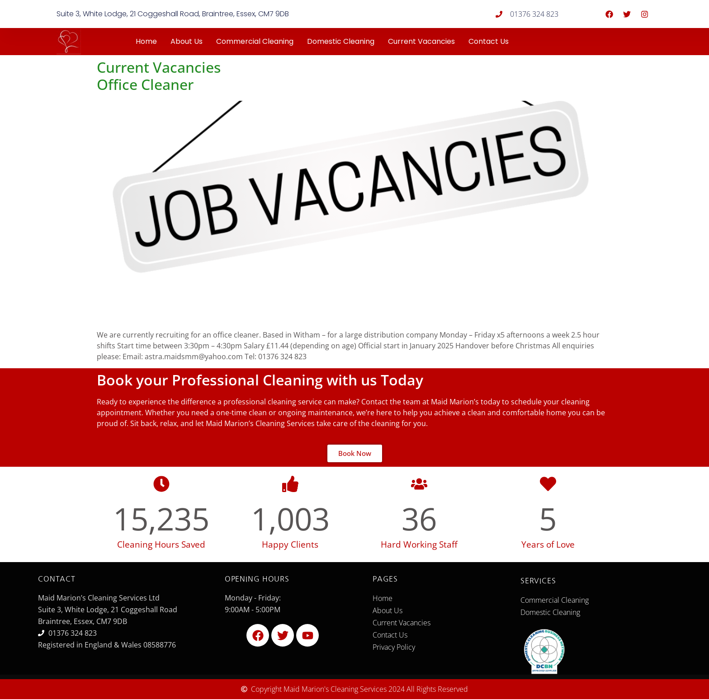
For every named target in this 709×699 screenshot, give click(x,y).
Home (146, 41)
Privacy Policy (394, 647)
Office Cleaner (145, 84)
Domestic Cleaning (340, 41)
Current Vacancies (421, 41)
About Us (186, 41)
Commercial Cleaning (254, 41)
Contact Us (488, 41)
